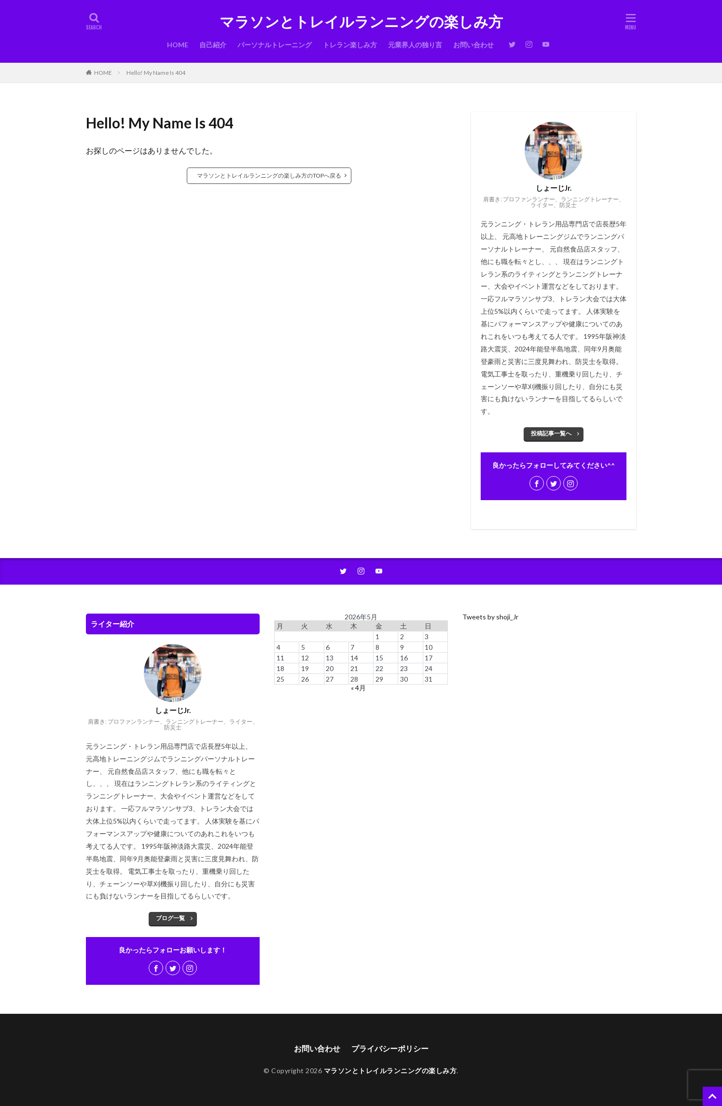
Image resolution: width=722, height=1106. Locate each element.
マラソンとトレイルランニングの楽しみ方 (361, 21)
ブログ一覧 (170, 918)
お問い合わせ (473, 45)
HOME (177, 45)
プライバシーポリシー (390, 1048)
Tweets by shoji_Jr (490, 617)
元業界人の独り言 (415, 45)
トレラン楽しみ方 (350, 45)
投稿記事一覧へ (551, 433)
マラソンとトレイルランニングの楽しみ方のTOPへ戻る (269, 175)
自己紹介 (212, 45)
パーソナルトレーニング (274, 45)
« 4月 (358, 688)
